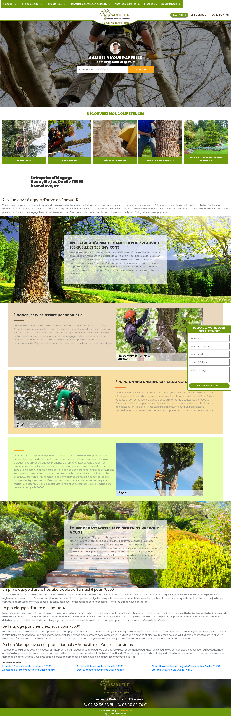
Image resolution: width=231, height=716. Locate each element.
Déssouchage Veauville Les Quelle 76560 (100, 669)
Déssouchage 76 (171, 4)
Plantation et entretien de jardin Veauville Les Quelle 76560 (186, 666)
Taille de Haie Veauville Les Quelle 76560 (100, 666)
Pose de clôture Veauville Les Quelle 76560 (26, 666)
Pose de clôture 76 (31, 4)
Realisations (179, 15)
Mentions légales (124, 711)
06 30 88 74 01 (132, 704)
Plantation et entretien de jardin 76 (90, 4)
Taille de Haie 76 (56, 4)
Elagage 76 (9, 4)
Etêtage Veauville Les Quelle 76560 (172, 669)
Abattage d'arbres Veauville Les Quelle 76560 (28, 669)
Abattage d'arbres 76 (127, 4)
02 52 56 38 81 (98, 704)
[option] (24, 142)
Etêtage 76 (150, 4)
